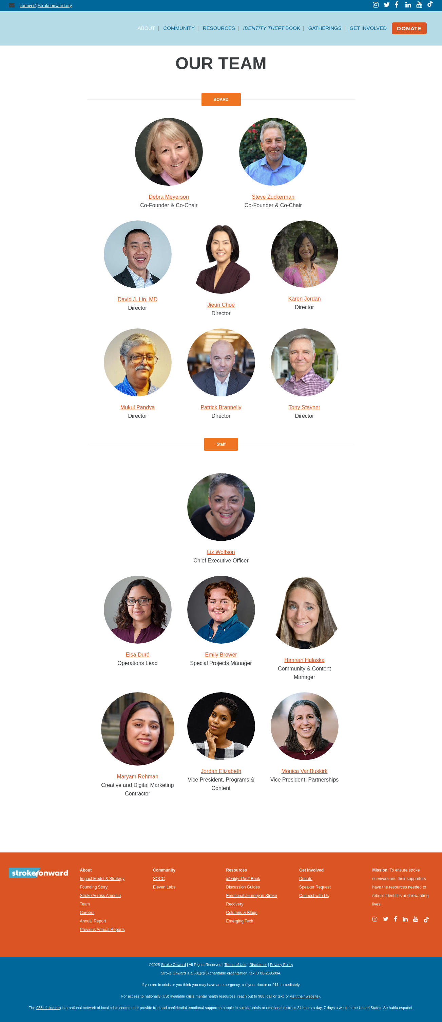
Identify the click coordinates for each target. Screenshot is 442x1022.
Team (85, 904)
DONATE (409, 28)
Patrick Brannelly (220, 407)
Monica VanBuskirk (305, 771)
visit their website (304, 996)
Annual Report (93, 921)
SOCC (159, 878)
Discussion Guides (243, 887)
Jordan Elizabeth (221, 771)
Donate (305, 878)
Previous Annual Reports (102, 929)
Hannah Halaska (304, 660)
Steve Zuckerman (273, 197)
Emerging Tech (239, 921)
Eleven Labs (164, 887)
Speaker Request (315, 887)
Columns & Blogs (241, 912)
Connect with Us (314, 895)
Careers (87, 912)
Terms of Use (236, 965)
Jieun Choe (221, 305)
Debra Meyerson (169, 197)
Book (243, 878)
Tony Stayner (304, 407)
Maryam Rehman (137, 776)
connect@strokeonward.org (46, 5)
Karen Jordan (304, 299)
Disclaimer (258, 965)
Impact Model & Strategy (102, 878)
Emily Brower (221, 655)
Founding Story (94, 887)
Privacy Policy (281, 965)
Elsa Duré (137, 655)
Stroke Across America (100, 895)
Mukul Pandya (137, 407)
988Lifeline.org (48, 1008)
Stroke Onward (173, 965)
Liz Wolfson (221, 552)
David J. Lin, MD (137, 299)
